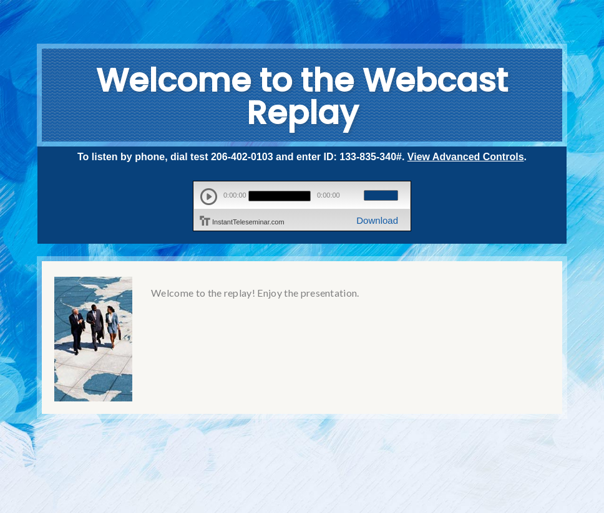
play (208, 196)
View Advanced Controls (465, 156)
